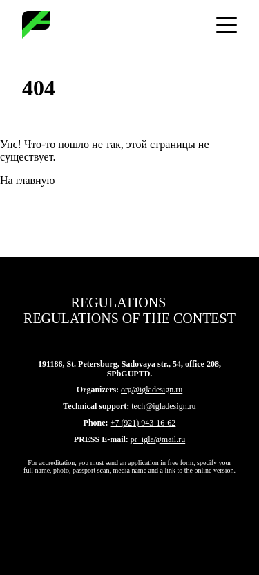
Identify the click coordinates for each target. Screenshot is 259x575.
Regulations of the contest (129, 318)
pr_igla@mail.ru (158, 439)
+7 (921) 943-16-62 (143, 423)
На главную (27, 180)
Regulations (118, 302)
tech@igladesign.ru (163, 406)
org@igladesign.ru (151, 389)
